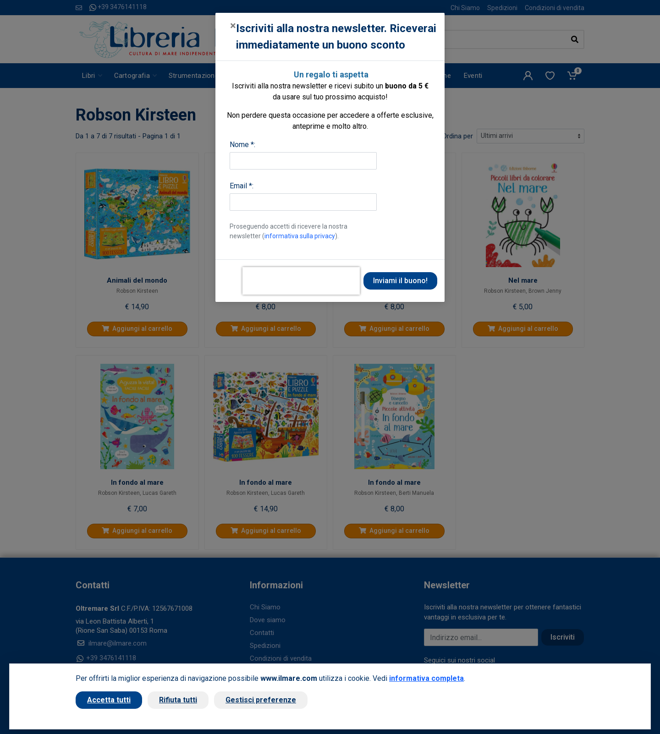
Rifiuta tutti (178, 700)
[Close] (233, 25)
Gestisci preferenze (261, 700)
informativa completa (426, 678)
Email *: (241, 185)
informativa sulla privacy (299, 236)
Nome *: (242, 144)
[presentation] (301, 281)
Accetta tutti (109, 700)
